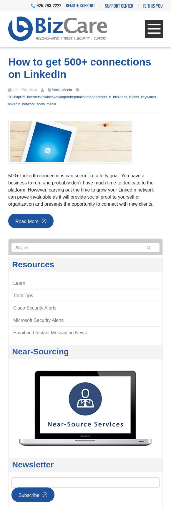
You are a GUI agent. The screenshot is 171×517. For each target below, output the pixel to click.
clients (134, 97)
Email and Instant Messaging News (50, 332)
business (120, 97)
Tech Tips (23, 295)
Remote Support (80, 5)
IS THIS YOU (153, 5)
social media (46, 104)
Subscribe (29, 495)
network (28, 104)
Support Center (119, 5)
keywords (148, 97)
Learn (19, 283)
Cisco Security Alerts (35, 307)
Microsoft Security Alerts (38, 320)
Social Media (62, 90)
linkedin (14, 104)
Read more (27, 221)
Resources (33, 264)
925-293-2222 (46, 5)
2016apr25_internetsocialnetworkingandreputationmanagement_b (59, 97)
